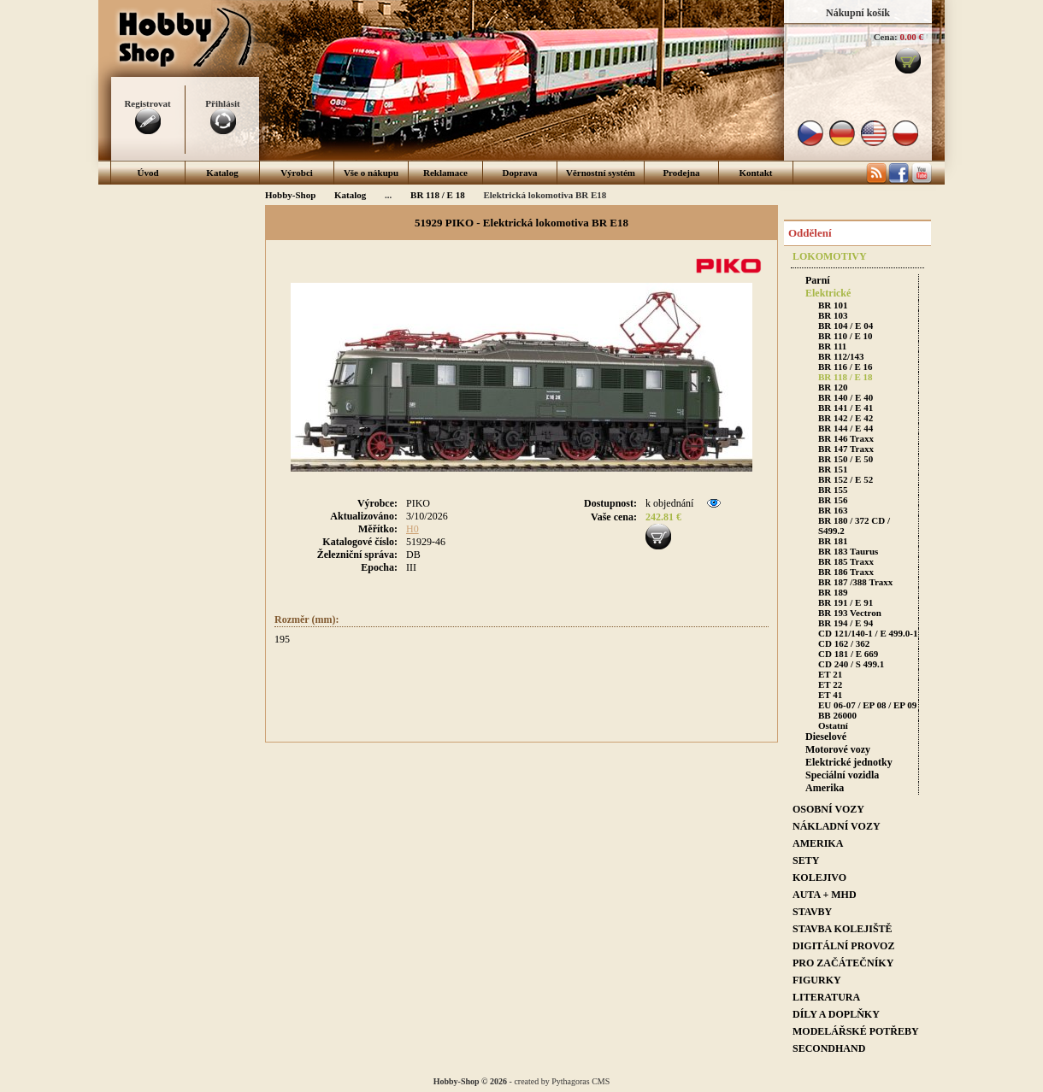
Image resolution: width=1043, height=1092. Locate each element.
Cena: (886, 37)
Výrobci (296, 172)
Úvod (147, 172)
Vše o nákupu (371, 172)
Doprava (520, 172)
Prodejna (681, 172)
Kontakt (755, 172)
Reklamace (445, 172)
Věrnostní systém (600, 172)
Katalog (222, 172)
